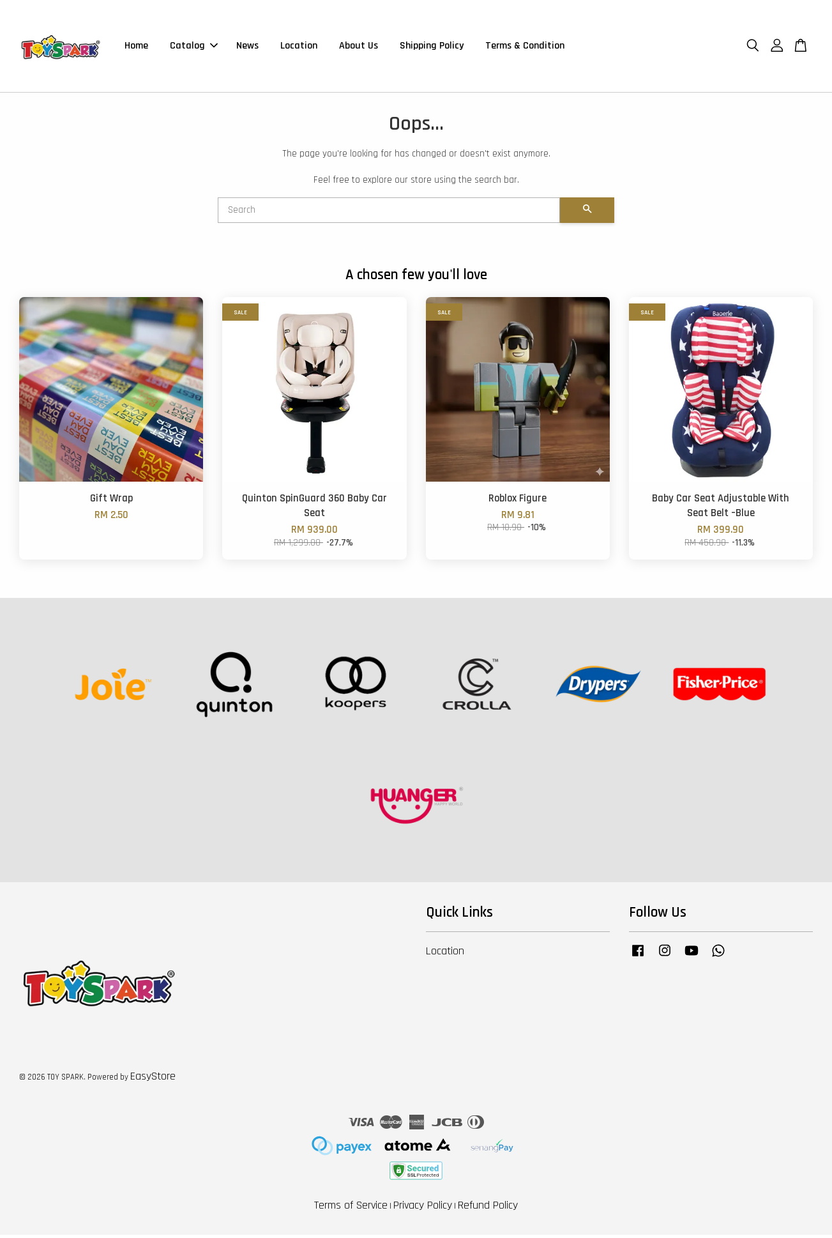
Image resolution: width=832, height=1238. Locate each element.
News (247, 47)
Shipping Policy (432, 47)
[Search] (389, 214)
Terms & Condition (524, 47)
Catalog (194, 47)
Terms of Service (351, 1209)
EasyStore (153, 1080)
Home (136, 47)
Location (298, 47)
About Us (358, 47)
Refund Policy (488, 1209)
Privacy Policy (422, 1209)
